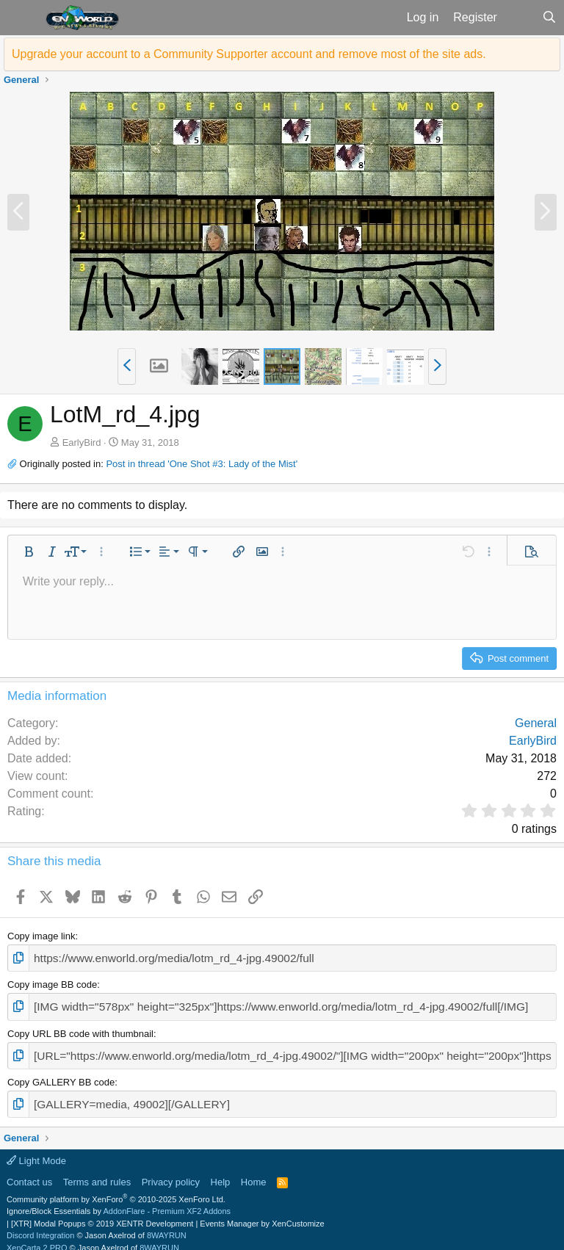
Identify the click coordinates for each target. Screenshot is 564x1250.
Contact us (29, 1171)
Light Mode (36, 1149)
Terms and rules (97, 1171)
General (536, 723)
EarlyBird (81, 442)
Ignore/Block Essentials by (119, 1200)
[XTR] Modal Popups (102, 1212)
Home (254, 1171)
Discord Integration (40, 1224)
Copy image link (41, 936)
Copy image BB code (52, 982)
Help (221, 1171)
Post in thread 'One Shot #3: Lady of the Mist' (201, 463)
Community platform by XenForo (116, 1188)
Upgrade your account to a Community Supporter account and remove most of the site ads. (249, 54)
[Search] (549, 17)
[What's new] (520, 17)
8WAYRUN (167, 1224)
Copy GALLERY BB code (61, 1074)
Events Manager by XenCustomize (262, 1212)
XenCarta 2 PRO (37, 1236)
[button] (21, 17)
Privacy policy (171, 1171)
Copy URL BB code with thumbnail (80, 1027)
